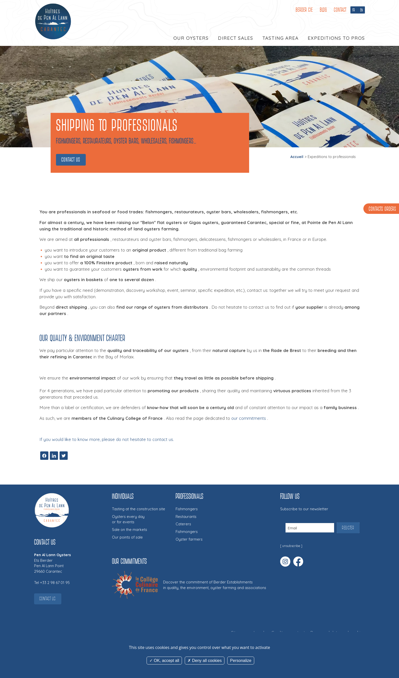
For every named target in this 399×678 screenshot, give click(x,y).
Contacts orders (382, 209)
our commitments (248, 418)
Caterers (183, 523)
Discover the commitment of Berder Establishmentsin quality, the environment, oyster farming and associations (214, 585)
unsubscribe (291, 546)
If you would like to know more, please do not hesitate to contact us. (106, 439)
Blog (323, 9)
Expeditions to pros (336, 38)
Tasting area (280, 38)
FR (353, 9)
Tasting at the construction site (138, 508)
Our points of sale (127, 537)
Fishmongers (187, 508)
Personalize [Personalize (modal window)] (240, 660)
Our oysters (191, 38)
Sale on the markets (129, 529)
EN (361, 9)
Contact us (70, 159)
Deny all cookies (205, 660)
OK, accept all (164, 660)
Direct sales (235, 38)
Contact (340, 9)
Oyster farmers (189, 539)
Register (348, 528)
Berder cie (304, 9)
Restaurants (186, 516)
